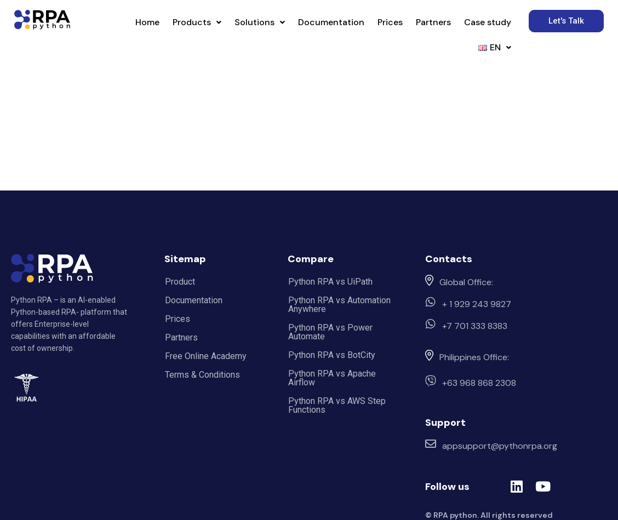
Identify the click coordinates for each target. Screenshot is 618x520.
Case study (487, 22)
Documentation (331, 22)
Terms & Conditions (202, 374)
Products (197, 22)
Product (180, 281)
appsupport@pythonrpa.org (499, 446)
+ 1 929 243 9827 (476, 304)
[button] (197, 22)
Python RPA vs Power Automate (330, 332)
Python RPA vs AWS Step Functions (337, 405)
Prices (390, 22)
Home (147, 22)
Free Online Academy (206, 356)
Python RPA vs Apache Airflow (332, 378)
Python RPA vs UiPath (330, 281)
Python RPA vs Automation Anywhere (339, 304)
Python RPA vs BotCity (331, 355)
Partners (433, 22)
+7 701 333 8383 (474, 326)
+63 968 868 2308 (479, 383)
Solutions (259, 22)
